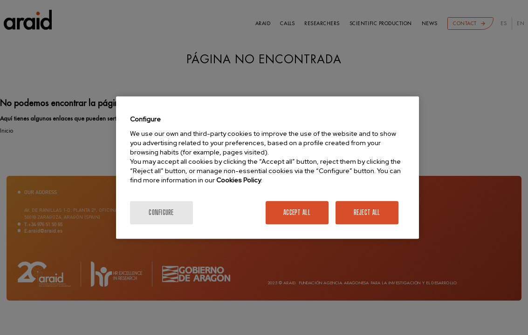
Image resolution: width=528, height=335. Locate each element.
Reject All (367, 212)
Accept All (296, 212)
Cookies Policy (238, 180)
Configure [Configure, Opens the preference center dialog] (161, 212)
